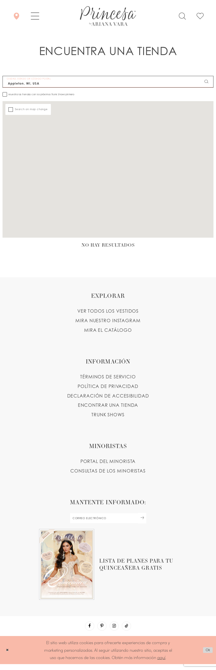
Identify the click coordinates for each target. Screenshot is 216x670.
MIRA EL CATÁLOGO (108, 330)
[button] (35, 16)
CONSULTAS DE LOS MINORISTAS (108, 471)
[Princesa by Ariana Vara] (108, 16)
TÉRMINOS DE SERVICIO (108, 377)
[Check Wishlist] (200, 16)
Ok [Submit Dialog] (206, 655)
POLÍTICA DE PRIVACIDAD (108, 386)
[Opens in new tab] (108, 567)
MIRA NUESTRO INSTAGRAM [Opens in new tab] (108, 321)
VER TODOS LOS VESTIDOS (108, 311)
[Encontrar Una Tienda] (16, 16)
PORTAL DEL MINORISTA (108, 462)
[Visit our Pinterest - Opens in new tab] (101, 631)
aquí (161, 663)
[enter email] (108, 519)
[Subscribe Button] (152, 519)
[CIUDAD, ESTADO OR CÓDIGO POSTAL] (108, 82)
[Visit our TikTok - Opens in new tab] (130, 631)
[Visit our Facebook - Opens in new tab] (86, 631)
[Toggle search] (182, 16)
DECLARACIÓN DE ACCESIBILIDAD (108, 396)
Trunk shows (108, 415)
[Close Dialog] (8, 656)
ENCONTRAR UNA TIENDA (108, 405)
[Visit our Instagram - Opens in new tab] (116, 631)
